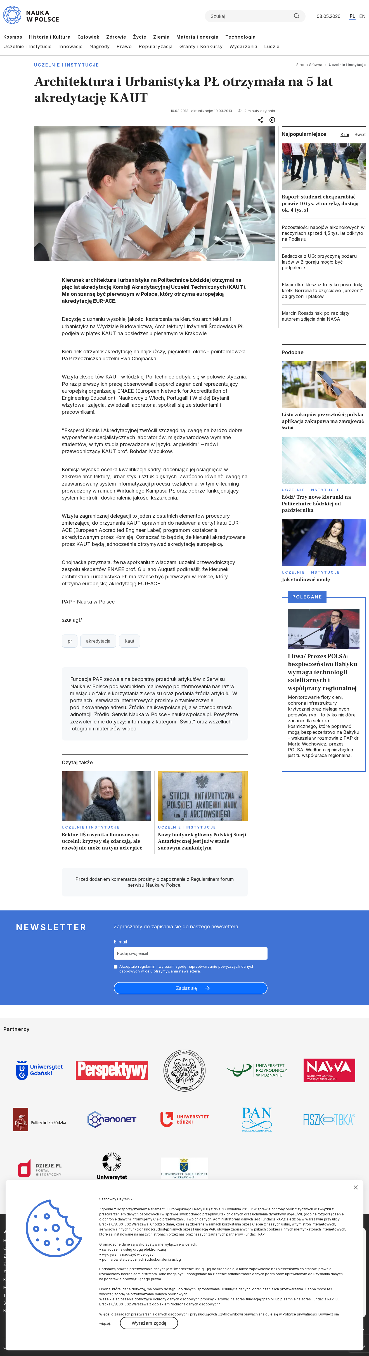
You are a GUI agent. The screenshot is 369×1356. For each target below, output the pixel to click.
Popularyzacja (156, 46)
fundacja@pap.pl (260, 1299)
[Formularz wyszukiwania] (255, 16)
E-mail (120, 942)
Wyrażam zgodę (149, 1323)
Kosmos (12, 37)
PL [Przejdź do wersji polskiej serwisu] (352, 16)
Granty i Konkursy (201, 46)
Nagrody (99, 46)
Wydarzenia (243, 46)
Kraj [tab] (344, 134)
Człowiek (88, 37)
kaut (129, 641)
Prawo (124, 46)
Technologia (240, 37)
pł (70, 641)
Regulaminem (205, 879)
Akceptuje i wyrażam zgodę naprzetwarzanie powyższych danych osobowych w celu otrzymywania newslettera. (186, 968)
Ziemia (161, 37)
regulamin (146, 966)
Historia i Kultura (50, 37)
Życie (139, 37)
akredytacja (98, 641)
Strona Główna (309, 64)
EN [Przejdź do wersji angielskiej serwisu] (362, 16)
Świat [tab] (360, 134)
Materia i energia (197, 37)
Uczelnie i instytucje (66, 65)
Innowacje (70, 46)
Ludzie (272, 46)
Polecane (307, 597)
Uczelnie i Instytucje (27, 46)
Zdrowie (116, 37)
